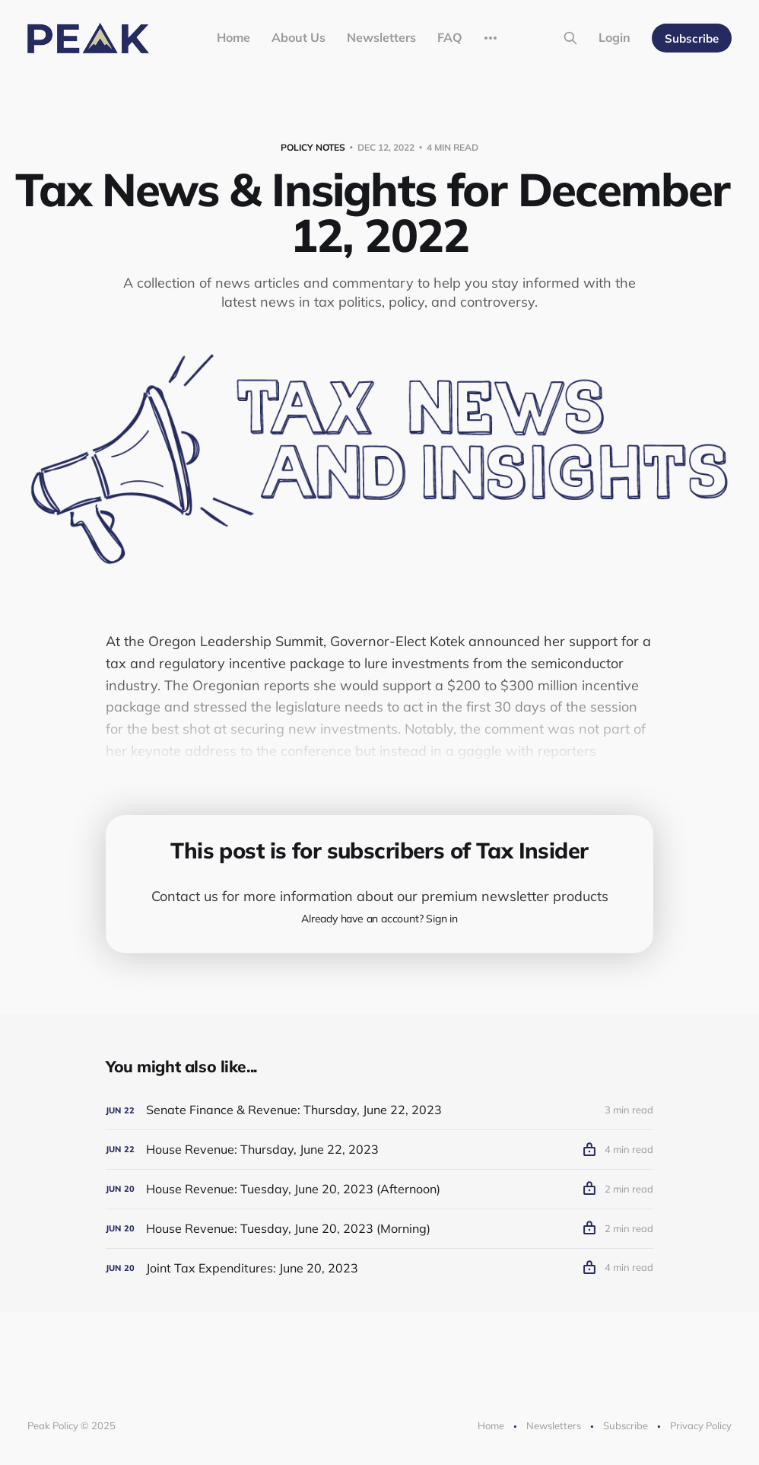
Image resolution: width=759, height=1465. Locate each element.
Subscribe (692, 38)
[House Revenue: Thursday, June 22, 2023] (379, 1149)
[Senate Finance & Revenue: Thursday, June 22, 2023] (379, 1110)
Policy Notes (313, 147)
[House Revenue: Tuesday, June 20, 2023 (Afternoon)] (379, 1189)
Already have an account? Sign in (379, 918)
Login (614, 37)
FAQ (449, 37)
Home (233, 37)
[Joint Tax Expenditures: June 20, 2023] (379, 1268)
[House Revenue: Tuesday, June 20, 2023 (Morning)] (379, 1228)
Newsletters (381, 37)
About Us (299, 37)
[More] (490, 38)
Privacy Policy (701, 1425)
